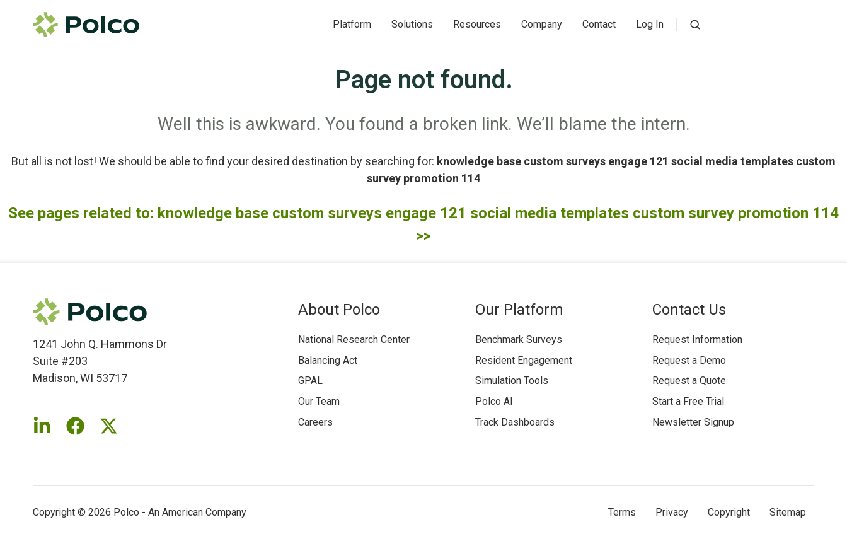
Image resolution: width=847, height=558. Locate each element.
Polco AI (494, 401)
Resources (477, 24)
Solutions (412, 24)
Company (541, 24)
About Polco (339, 309)
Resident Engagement (523, 360)
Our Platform (519, 309)
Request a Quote (689, 381)
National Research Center (354, 340)
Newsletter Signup (693, 422)
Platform (352, 24)
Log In (650, 24)
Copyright (729, 512)
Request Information (697, 340)
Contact (599, 24)
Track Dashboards (515, 422)
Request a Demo (689, 360)
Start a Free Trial (688, 401)
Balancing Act (327, 360)
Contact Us (689, 309)
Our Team (319, 401)
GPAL (310, 381)
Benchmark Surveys (518, 340)
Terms (622, 512)
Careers (315, 422)
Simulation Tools (511, 381)
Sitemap (787, 512)
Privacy (671, 512)
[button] (695, 24)
